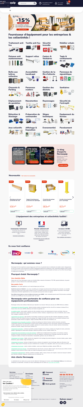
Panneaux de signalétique (66, 73)
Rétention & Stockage (14, 115)
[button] (68, 17)
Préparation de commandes (33, 115)
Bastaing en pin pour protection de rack (15, 200)
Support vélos (32, 56)
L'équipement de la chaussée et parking (21, 322)
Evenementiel (49, 127)
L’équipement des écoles (17, 346)
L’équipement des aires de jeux (18, 348)
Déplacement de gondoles (14, 102)
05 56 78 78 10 (66, 374)
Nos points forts (29, 376)
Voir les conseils (20, 162)
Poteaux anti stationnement (15, 57)
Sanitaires (64, 87)
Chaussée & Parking (14, 88)
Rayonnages (48, 101)
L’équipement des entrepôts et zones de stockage (23, 333)
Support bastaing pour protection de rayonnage (33, 200)
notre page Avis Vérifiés (53, 362)
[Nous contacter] (46, 3)
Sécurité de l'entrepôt (65, 102)
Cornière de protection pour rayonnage (65, 200)
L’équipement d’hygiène (17, 329)
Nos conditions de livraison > (64, 237)
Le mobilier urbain (15, 311)
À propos (28, 375)
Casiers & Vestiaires (47, 57)
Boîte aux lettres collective (13, 74)
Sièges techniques (48, 115)
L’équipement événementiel (18, 352)
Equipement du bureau (67, 115)
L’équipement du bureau (17, 342)
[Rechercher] (27, 3)
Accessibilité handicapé (31, 73)
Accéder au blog (63, 165)
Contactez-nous (29, 378)
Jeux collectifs (15, 127)
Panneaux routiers (30, 88)
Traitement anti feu (15, 44)
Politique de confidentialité (32, 399)
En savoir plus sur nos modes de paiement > (41, 239)
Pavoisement (66, 127)
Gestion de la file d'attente (49, 73)
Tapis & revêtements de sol (66, 58)
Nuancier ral (12, 375)
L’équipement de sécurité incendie (19, 307)
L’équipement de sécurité (17, 316)
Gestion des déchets (48, 88)
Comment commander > (19, 236)
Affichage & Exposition (31, 128)
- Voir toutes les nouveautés (28, 175)
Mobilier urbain (67, 43)
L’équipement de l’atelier (17, 338)
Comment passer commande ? (16, 374)
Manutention (32, 101)
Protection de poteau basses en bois (48, 200)
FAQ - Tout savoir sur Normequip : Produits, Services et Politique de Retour (16, 378)
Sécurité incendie (46, 44)
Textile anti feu (33, 43)
